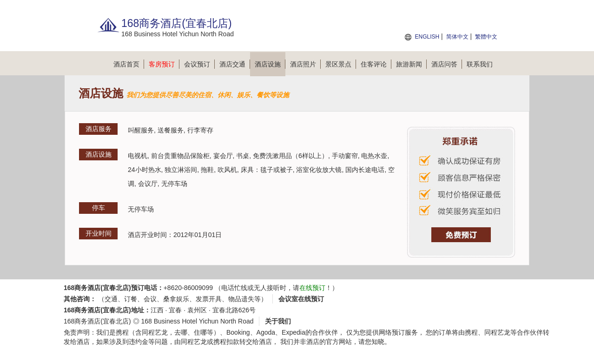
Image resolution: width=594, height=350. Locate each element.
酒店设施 (270, 64)
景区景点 (340, 64)
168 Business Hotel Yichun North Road (197, 321)
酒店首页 (128, 64)
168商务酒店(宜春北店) (97, 321)
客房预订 (164, 64)
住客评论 (376, 64)
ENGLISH (427, 36)
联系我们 (480, 64)
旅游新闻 (411, 64)
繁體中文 (486, 36)
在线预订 (312, 287)
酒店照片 (305, 64)
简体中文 (457, 36)
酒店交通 (234, 64)
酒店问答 (446, 64)
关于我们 (278, 321)
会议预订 (199, 64)
